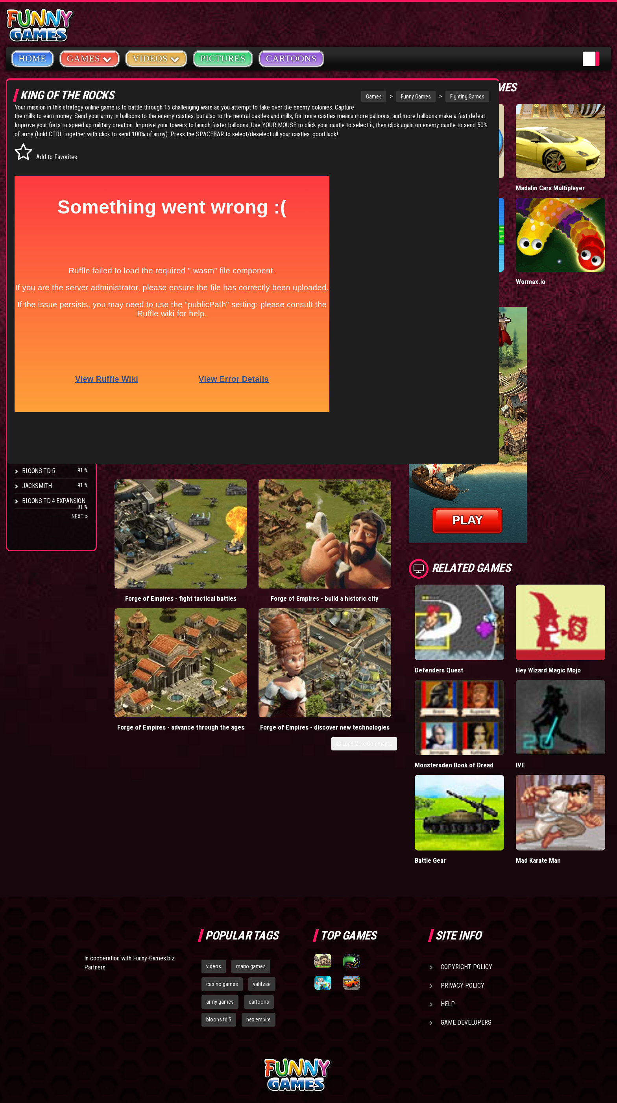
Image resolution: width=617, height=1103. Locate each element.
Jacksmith (37, 486)
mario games (251, 892)
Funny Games (356, 96)
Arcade (32, 139)
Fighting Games (408, 96)
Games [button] (89, 58)
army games (220, 928)
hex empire (258, 945)
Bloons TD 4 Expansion (53, 501)
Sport (30, 214)
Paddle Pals (473, 253)
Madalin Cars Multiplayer (555, 174)
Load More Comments (406, 566)
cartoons (259, 928)
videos (213, 892)
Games (314, 96)
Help (448, 930)
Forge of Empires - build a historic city (233, 537)
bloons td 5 (218, 945)
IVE (541, 701)
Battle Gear (473, 786)
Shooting (35, 169)
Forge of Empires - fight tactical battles (149, 537)
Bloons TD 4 (38, 329)
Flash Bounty (41, 344)
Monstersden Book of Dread (488, 705)
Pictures (223, 58)
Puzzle (32, 154)
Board (30, 244)
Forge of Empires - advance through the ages (315, 541)
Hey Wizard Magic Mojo (570, 624)
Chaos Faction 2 (44, 389)
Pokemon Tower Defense (41, 453)
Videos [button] (156, 58)
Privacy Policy (462, 911)
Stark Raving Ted (46, 404)
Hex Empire (37, 359)
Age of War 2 (39, 434)
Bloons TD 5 (38, 471)
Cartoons (291, 58)
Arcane (32, 419)
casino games (222, 910)
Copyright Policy (466, 893)
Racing (31, 199)
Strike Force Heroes (50, 374)
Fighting (34, 184)
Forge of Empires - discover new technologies (398, 541)
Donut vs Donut (479, 170)
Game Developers (466, 948)
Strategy (35, 229)
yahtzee (262, 910)
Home (32, 58)
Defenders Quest (481, 624)
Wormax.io (552, 253)
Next (80, 516)
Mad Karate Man (559, 786)
